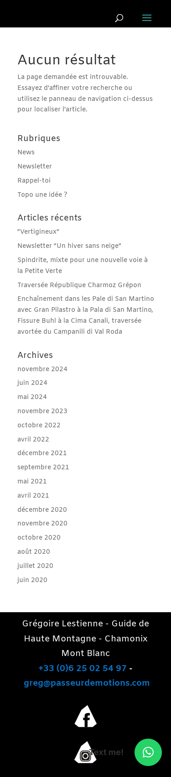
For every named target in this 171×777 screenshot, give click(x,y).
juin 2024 (32, 383)
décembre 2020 (42, 510)
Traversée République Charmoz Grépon (79, 285)
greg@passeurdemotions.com (87, 683)
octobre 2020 (39, 538)
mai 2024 (32, 397)
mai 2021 (32, 482)
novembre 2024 (42, 369)
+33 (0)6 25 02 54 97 (82, 669)
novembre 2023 (42, 411)
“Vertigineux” (38, 232)
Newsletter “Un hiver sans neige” (69, 246)
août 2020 (33, 552)
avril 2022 (33, 440)
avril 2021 (33, 496)
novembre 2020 (42, 524)
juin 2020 (32, 580)
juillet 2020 (35, 566)
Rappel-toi (34, 181)
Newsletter (34, 167)
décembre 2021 (42, 453)
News (26, 152)
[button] (148, 752)
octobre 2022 (39, 425)
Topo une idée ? (42, 195)
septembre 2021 (43, 467)
